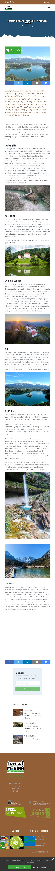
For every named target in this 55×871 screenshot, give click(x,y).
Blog (31, 26)
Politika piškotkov (39, 867)
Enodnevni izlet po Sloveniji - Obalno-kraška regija (33, 728)
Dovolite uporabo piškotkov (19, 867)
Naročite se (28, 689)
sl (48, 2)
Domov (25, 26)
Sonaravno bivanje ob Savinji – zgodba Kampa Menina (32, 715)
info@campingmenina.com (15, 779)
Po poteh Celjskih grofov (33, 739)
